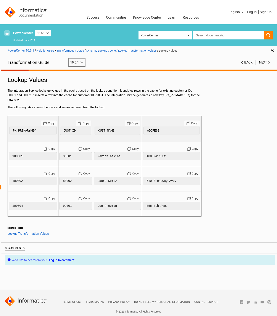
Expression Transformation (25, 105)
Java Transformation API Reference (31, 132)
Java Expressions (19, 137)
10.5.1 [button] (43, 33)
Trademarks (95, 301)
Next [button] (263, 62)
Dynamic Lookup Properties (32, 169)
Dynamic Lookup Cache (23, 159)
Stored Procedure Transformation (29, 264)
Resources (191, 17)
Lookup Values (28, 187)
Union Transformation (21, 273)
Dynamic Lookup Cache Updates (35, 196)
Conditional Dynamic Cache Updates (38, 205)
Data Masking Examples (23, 100)
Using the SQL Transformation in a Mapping (36, 260)
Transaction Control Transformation (31, 269)
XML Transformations (21, 287)
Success (93, 17)
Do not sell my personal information (162, 301)
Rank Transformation (21, 232)
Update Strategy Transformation (28, 282)
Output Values (27, 191)
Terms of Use (71, 301)
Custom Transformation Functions (30, 91)
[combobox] (228, 35)
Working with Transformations (27, 78)
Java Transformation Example (27, 141)
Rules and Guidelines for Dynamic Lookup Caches (41, 223)
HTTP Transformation (21, 119)
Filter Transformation (21, 114)
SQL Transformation (20, 255)
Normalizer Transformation (25, 228)
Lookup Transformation (23, 150)
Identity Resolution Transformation (30, 123)
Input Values (26, 182)
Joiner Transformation (22, 146)
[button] (236, 12)
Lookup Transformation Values (34, 173)
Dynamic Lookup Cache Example (35, 219)
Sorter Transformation (22, 246)
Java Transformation (21, 128)
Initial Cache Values (31, 178)
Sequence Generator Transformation (31, 241)
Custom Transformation (23, 87)
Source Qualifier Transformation (28, 250)
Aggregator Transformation (25, 82)
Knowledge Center (147, 17)
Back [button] (248, 62)
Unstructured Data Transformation (30, 278)
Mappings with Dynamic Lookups (36, 200)
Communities (116, 17)
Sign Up (266, 12)
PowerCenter (23, 33)
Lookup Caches (17, 155)
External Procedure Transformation (30, 109)
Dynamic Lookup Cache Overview (36, 164)
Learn (172, 17)
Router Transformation (22, 237)
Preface (12, 73)
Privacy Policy (119, 301)
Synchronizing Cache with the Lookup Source (36, 215)
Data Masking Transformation (27, 96)
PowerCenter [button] (149, 35)
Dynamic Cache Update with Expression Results (38, 210)
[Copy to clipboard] (104, 123)
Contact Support (207, 301)
